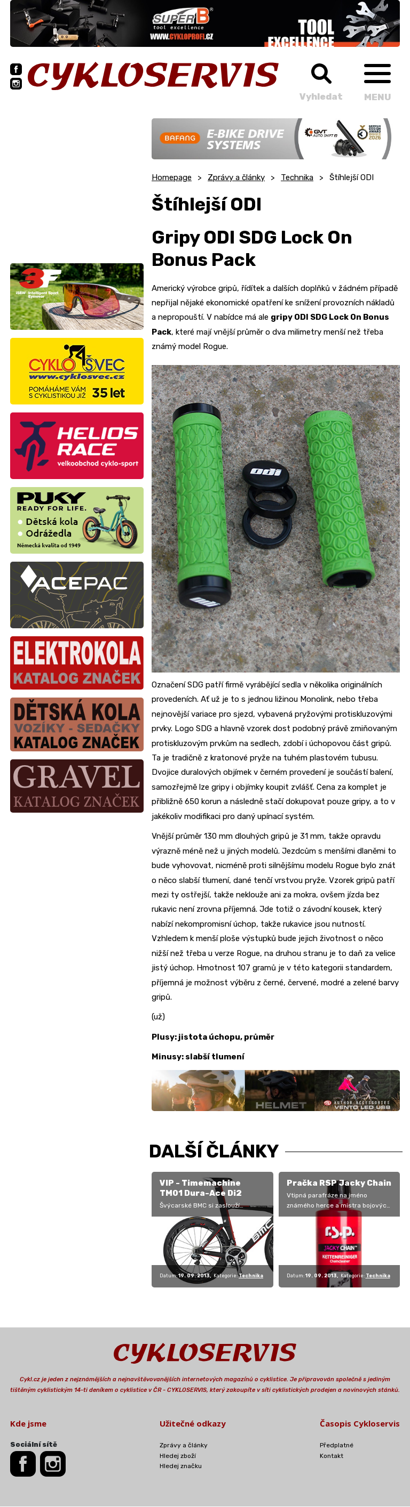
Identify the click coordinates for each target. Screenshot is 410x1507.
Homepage (172, 177)
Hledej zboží (178, 1456)
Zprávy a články (236, 177)
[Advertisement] (77, 185)
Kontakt (331, 1456)
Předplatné (336, 1445)
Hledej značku (181, 1466)
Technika (297, 177)
